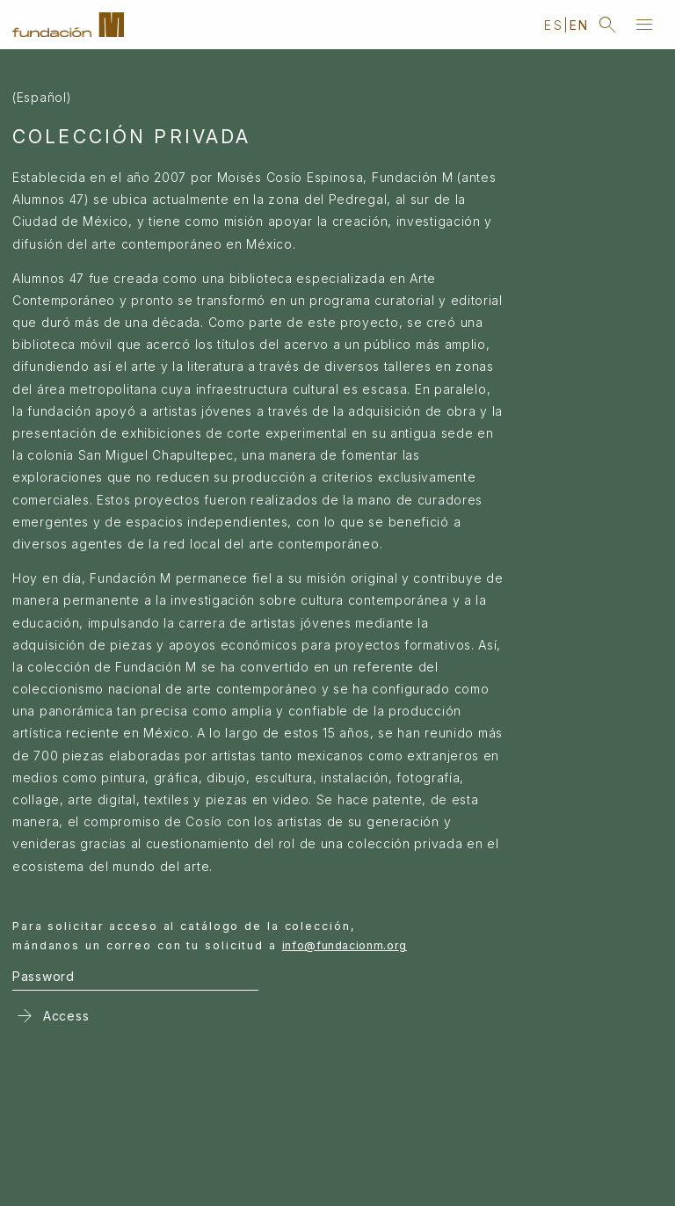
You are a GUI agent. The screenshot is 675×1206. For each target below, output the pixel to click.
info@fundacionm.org (344, 945)
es (553, 25)
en (579, 25)
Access (50, 1015)
